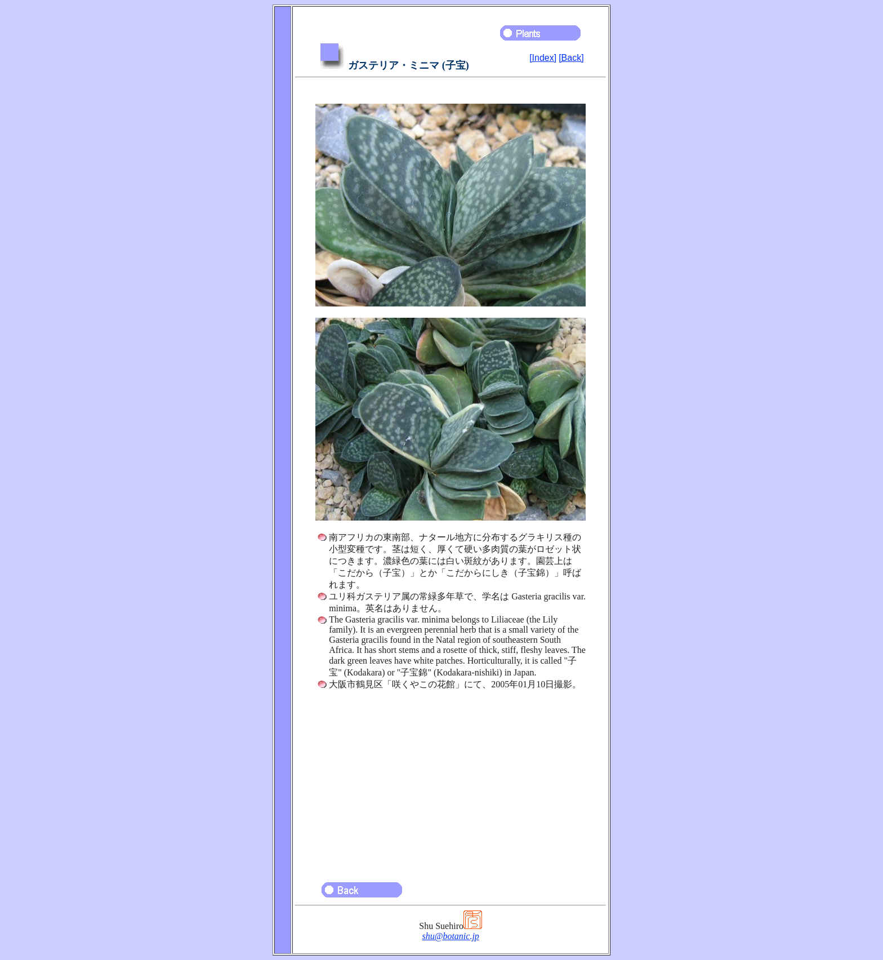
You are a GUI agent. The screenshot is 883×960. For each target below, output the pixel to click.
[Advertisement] (450, 781)
